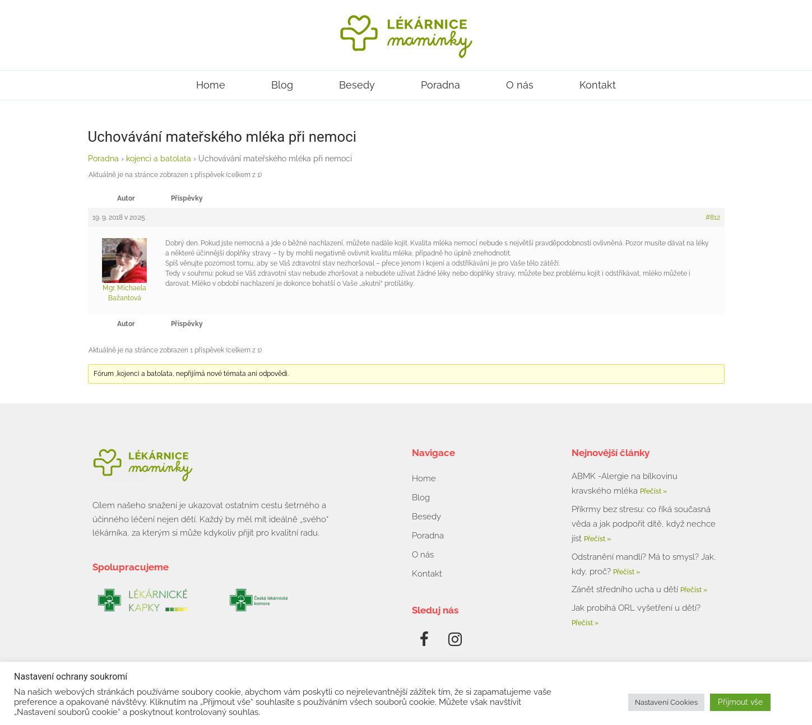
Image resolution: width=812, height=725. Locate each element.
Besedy (357, 85)
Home (210, 85)
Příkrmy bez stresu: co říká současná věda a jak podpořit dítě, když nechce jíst (644, 523)
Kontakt (597, 85)
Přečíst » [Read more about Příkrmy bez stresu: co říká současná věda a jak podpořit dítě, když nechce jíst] (597, 539)
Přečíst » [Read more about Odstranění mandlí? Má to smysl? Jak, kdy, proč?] (626, 572)
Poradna (440, 85)
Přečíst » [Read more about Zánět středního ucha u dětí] (693, 590)
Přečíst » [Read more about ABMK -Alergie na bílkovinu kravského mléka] (653, 491)
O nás (519, 85)
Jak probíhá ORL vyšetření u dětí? (636, 608)
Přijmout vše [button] (740, 702)
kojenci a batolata (158, 158)
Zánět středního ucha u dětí (626, 589)
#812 (713, 217)
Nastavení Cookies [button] (666, 702)
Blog (282, 85)
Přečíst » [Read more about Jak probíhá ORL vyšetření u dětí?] (585, 623)
